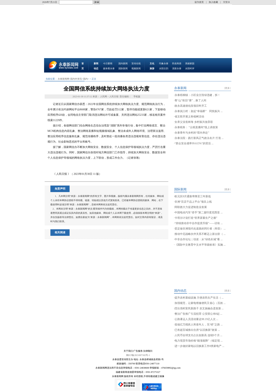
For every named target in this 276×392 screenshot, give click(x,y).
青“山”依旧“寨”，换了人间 (190, 100)
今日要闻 (107, 63)
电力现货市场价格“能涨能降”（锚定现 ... (199, 340)
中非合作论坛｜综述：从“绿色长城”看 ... (199, 239)
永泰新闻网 (63, 79)
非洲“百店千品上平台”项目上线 (193, 201)
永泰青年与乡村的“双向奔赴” (192, 132)
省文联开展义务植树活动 (189, 116)
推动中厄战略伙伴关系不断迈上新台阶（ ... (200, 234)
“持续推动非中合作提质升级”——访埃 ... (199, 223)
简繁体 (226, 2)
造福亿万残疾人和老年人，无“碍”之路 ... (199, 324)
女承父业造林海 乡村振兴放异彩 (194, 121)
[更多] (227, 88)
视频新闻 (136, 68)
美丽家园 (189, 63)
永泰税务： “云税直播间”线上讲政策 (196, 127)
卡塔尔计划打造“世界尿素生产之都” (196, 217)
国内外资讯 (76, 79)
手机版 (136, 96)
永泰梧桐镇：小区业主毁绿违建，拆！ (197, 95)
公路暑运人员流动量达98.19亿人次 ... (196, 319)
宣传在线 (136, 63)
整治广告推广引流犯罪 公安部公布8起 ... (198, 313)
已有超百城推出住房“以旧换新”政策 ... (197, 329)
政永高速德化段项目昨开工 (191, 105)
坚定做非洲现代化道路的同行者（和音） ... (200, 228)
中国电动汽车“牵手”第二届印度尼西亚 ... (199, 212)
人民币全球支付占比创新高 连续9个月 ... (198, 335)
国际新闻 (123, 68)
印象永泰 (163, 63)
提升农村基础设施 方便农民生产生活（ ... (199, 297)
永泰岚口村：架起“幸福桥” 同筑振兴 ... (199, 111)
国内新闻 (123, 63)
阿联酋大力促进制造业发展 (191, 207)
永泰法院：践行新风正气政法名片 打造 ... (199, 138)
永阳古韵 (163, 68)
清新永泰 (176, 68)
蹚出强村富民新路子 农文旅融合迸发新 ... (199, 308)
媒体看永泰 (109, 68)
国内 (85, 79)
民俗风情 (176, 63)
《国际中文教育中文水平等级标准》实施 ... (200, 244)
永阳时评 (189, 68)
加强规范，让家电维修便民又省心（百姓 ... (200, 303)
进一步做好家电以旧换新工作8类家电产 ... (199, 346)
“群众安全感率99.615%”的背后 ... (194, 143)
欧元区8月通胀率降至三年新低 (193, 196)
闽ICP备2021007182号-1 (138, 355)
